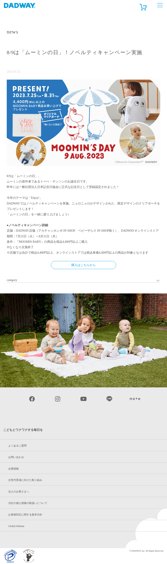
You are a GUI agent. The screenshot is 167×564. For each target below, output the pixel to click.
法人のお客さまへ (18, 491)
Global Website (16, 526)
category (12, 280)
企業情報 (13, 468)
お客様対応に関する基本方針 (25, 514)
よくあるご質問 (17, 445)
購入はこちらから (83, 265)
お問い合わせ (16, 457)
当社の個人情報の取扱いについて (27, 503)
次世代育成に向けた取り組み (25, 480)
